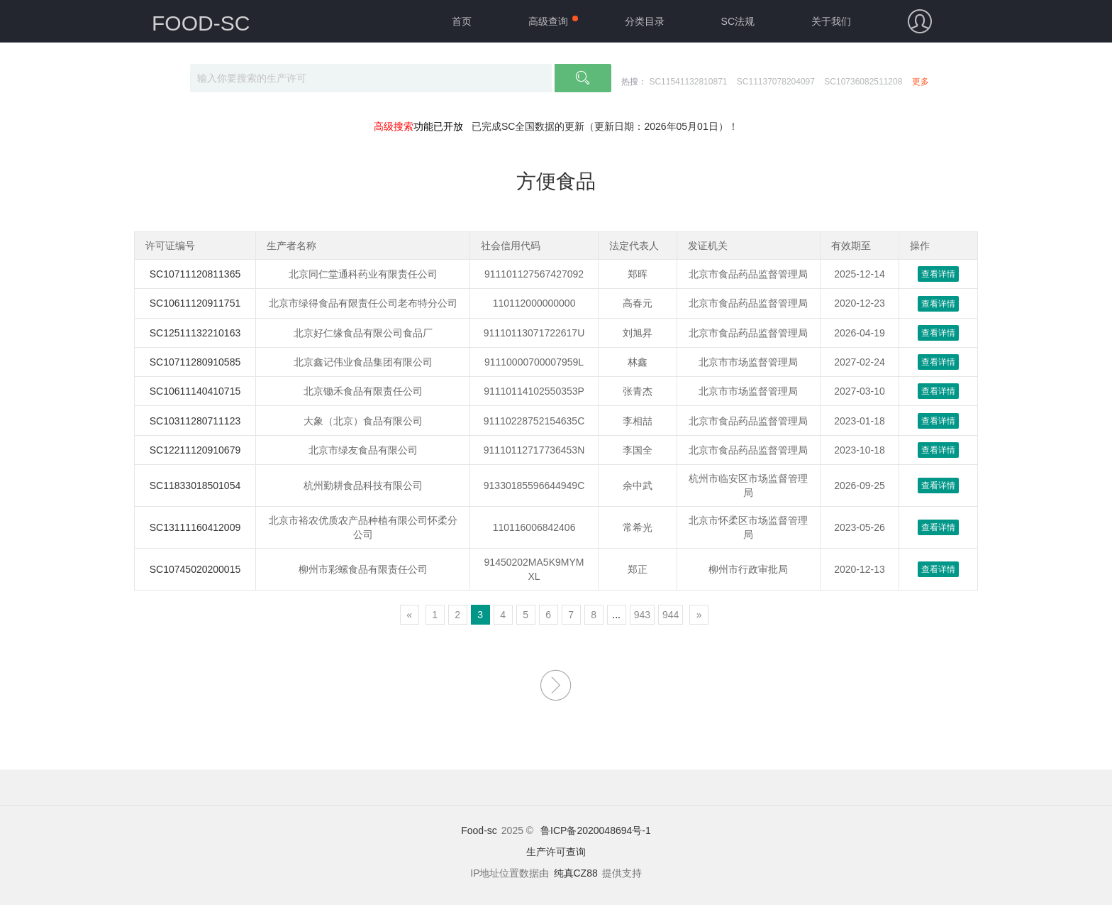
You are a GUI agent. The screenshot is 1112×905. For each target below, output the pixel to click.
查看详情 (938, 274)
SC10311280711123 (195, 421)
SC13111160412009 (195, 527)
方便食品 (556, 181)
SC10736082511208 (863, 82)
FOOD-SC (201, 23)
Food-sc (479, 830)
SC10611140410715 (195, 391)
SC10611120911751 (195, 303)
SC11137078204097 (776, 82)
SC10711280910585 (195, 362)
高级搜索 (393, 126)
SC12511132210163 (195, 333)
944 (670, 614)
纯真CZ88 (576, 873)
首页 (462, 21)
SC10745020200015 (195, 569)
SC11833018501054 (195, 485)
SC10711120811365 (195, 274)
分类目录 (645, 21)
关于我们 (831, 21)
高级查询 (548, 21)
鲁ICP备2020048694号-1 (595, 830)
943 (642, 614)
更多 (920, 82)
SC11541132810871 (688, 82)
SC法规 (738, 21)
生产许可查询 (556, 851)
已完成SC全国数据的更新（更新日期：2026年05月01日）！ (605, 126)
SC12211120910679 (195, 450)
